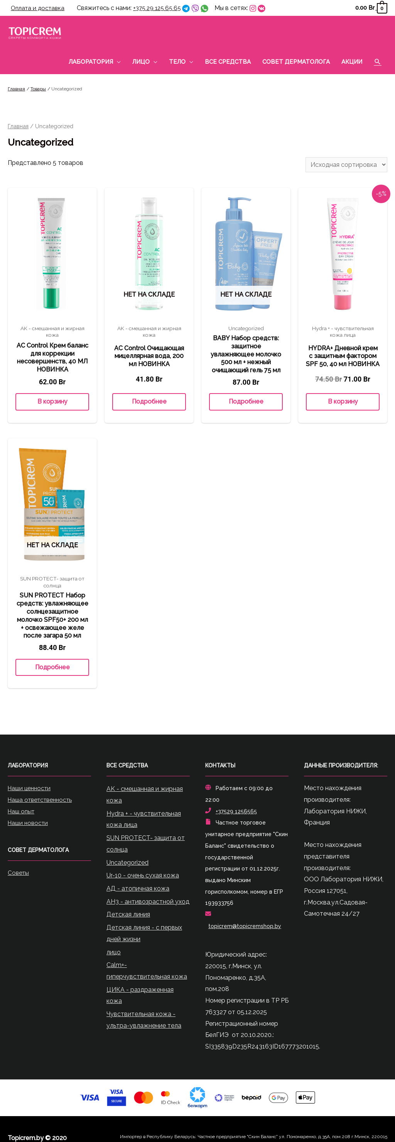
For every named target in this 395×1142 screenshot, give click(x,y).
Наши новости (29, 823)
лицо (113, 953)
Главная (18, 127)
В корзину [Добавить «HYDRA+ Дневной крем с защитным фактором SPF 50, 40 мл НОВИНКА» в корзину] (343, 402)
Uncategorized (127, 863)
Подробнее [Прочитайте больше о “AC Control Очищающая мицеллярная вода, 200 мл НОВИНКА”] (149, 402)
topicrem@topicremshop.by (244, 927)
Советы (19, 873)
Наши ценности (31, 789)
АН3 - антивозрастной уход (147, 902)
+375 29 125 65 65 (162, 8)
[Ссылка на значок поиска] (377, 62)
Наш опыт (22, 812)
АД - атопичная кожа (137, 889)
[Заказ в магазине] (346, 165)
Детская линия (128, 915)
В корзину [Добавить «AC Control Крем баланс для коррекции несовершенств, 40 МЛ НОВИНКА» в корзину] (52, 402)
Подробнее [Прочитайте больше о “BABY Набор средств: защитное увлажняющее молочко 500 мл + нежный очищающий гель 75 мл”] (246, 402)
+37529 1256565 (236, 812)
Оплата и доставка (39, 8)
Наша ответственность (43, 800)
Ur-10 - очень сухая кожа (142, 876)
